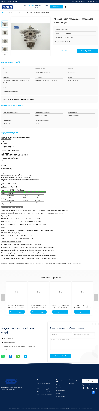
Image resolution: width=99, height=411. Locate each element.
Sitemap (58, 393)
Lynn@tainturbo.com (9, 342)
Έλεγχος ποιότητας (60, 390)
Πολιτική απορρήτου (11, 408)
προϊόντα (9, 12)
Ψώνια (46, 5)
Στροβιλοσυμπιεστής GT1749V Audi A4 (46, 263)
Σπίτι (24, 5)
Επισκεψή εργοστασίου (61, 388)
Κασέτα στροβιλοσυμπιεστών (19, 12)
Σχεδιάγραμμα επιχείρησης (61, 385)
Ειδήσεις (71, 386)
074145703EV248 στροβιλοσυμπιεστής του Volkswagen (21, 263)
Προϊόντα (31, 5)
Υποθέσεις (71, 383)
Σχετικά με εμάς (38, 6)
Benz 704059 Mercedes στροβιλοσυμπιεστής (69, 263)
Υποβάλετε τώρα (60, 356)
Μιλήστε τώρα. (56, 7)
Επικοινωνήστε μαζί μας (60, 396)
